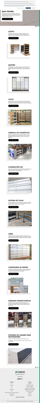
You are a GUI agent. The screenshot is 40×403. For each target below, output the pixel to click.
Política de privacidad (21, 401)
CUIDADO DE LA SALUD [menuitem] (29, 385)
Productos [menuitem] (12, 382)
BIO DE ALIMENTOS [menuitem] (30, 386)
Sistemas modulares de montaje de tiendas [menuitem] (11, 392)
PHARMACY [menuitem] (30, 383)
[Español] (37, 26)
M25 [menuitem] (11, 383)
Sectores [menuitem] (29, 382)
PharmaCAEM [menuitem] (11, 389)
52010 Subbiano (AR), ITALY (20, 374)
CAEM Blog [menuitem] (11, 395)
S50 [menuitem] (11, 388)
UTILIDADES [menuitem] (30, 392)
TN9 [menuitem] (11, 386)
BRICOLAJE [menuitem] (29, 395)
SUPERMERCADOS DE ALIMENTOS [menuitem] (30, 389)
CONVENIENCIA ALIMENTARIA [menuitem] (30, 388)
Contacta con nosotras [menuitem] (20, 397)
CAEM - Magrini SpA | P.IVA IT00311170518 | (12, 401)
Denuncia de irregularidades (29, 401)
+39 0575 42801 (20, 376)
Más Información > (13, 38)
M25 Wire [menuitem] (11, 385)
